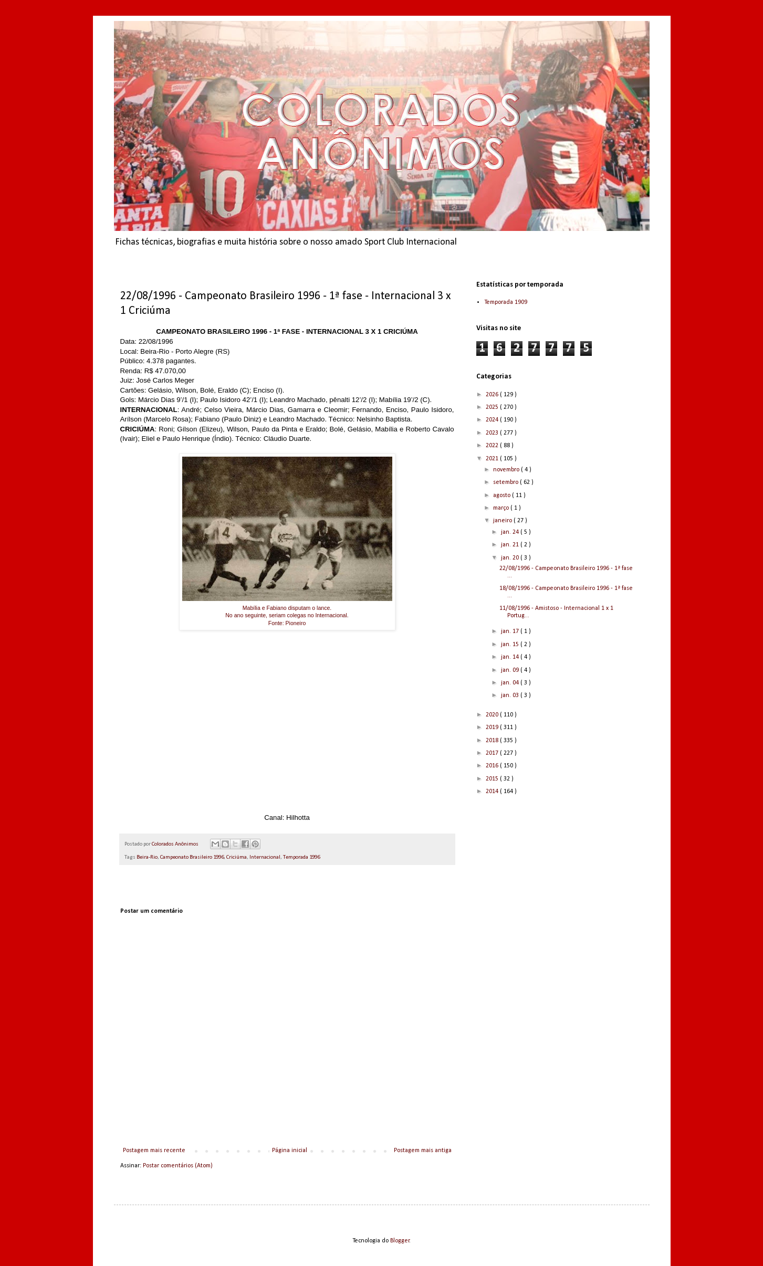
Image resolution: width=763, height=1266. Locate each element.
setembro (506, 482)
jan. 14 (510, 657)
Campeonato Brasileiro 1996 (192, 857)
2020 (493, 715)
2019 (493, 727)
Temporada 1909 (505, 302)
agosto (502, 495)
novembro (507, 470)
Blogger (400, 1241)
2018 (493, 740)
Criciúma (236, 857)
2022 (493, 445)
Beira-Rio (147, 857)
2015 (493, 779)
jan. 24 (510, 532)
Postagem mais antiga (423, 1150)
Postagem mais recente (154, 1150)
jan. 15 (510, 644)
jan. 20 (510, 558)
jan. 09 (510, 670)
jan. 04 (510, 683)
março (501, 508)
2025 (493, 407)
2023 (493, 433)
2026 (493, 395)
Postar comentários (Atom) (178, 1166)
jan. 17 (510, 631)
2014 (493, 791)
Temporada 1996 (301, 857)
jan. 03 (510, 695)
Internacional (264, 857)
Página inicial (289, 1150)
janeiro (503, 521)
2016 (493, 766)
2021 (493, 459)
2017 (493, 753)
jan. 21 (510, 545)
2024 (493, 420)
